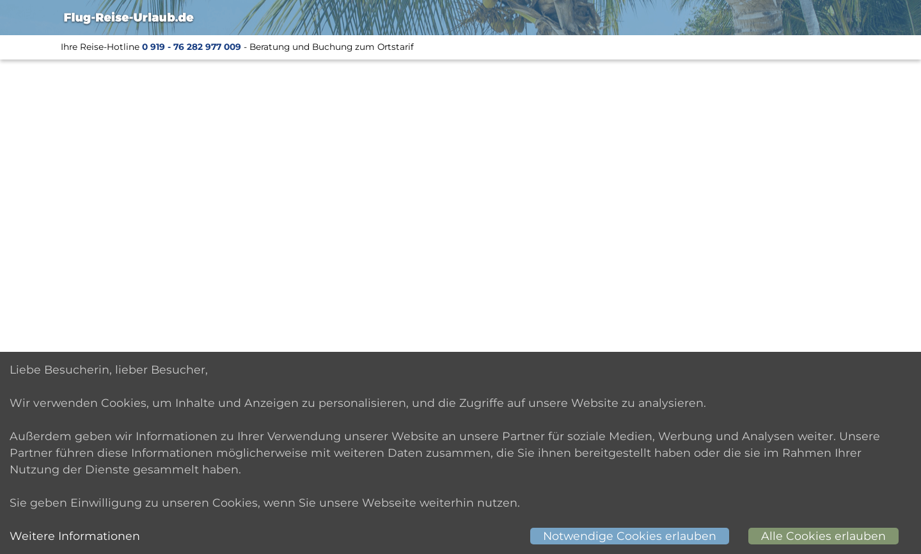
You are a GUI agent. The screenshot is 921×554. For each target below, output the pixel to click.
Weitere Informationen (75, 535)
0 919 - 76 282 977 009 (191, 47)
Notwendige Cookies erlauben (629, 535)
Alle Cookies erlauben (823, 535)
